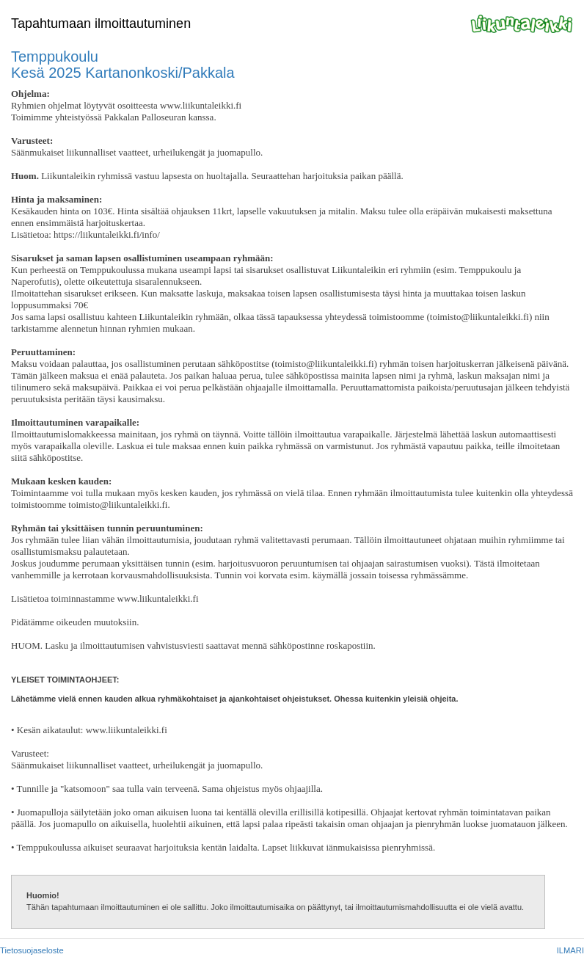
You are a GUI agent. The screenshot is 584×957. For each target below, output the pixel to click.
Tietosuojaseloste (32, 950)
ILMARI (570, 950)
